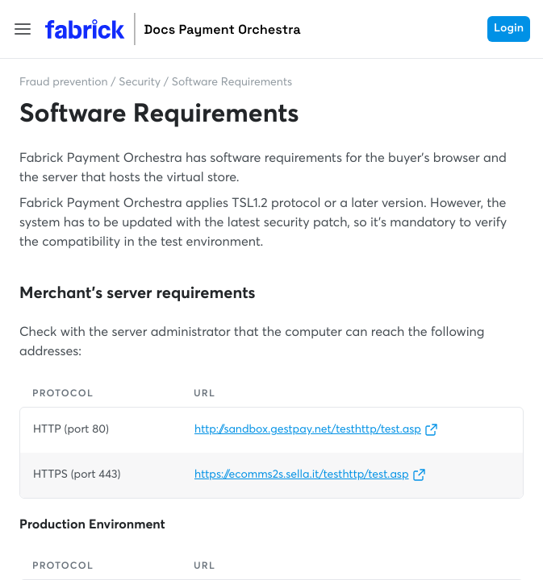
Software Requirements (232, 83)
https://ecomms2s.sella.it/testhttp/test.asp (309, 475)
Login (509, 29)
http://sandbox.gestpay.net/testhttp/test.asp (315, 430)
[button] (22, 29)
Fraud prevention (63, 83)
